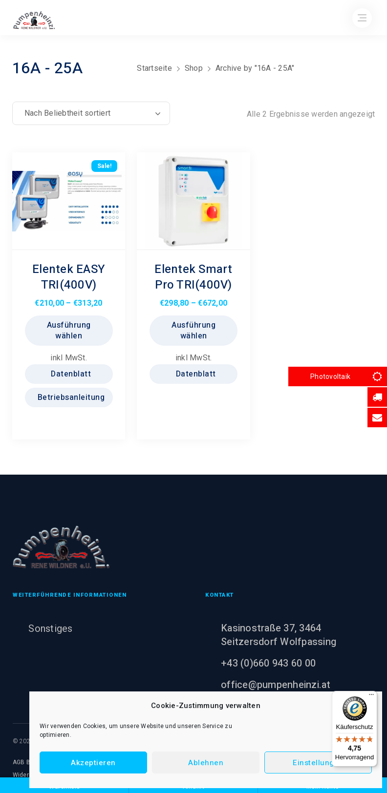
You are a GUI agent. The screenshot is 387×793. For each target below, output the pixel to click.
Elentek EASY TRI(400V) (68, 277)
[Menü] (371, 697)
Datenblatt (70, 374)
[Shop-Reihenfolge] (91, 113)
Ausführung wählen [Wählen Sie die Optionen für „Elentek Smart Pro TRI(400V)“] (193, 330)
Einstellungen (318, 762)
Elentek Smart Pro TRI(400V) (193, 277)
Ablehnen (205, 762)
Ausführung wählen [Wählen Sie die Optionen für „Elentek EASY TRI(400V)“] (69, 330)
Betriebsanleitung (70, 397)
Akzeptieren (93, 762)
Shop (194, 68)
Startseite (154, 68)
